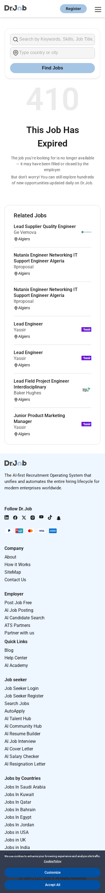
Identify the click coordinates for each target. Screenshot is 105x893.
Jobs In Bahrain (20, 809)
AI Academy (16, 665)
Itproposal (24, 266)
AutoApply (14, 711)
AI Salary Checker (21, 756)
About (10, 557)
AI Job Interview (20, 741)
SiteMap (12, 572)
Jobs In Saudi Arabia (25, 787)
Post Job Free (18, 602)
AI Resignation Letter (24, 764)
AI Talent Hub (17, 718)
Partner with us (19, 633)
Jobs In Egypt (17, 817)
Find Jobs (52, 68)
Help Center (15, 658)
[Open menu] (97, 8)
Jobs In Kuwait (19, 794)
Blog (8, 650)
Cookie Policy (52, 861)
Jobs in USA (16, 832)
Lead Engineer (28, 324)
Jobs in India (17, 847)
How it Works (17, 564)
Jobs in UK (15, 840)
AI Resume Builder (22, 733)
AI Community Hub (23, 726)
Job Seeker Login (21, 688)
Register (73, 8)
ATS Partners (17, 625)
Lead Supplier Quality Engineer (45, 226)
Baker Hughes (27, 393)
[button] (52, 872)
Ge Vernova (25, 232)
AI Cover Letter (18, 749)
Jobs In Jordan (19, 824)
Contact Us (15, 579)
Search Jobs (16, 703)
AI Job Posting (18, 610)
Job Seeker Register (23, 696)
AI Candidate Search (24, 617)
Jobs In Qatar (17, 802)
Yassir (20, 329)
